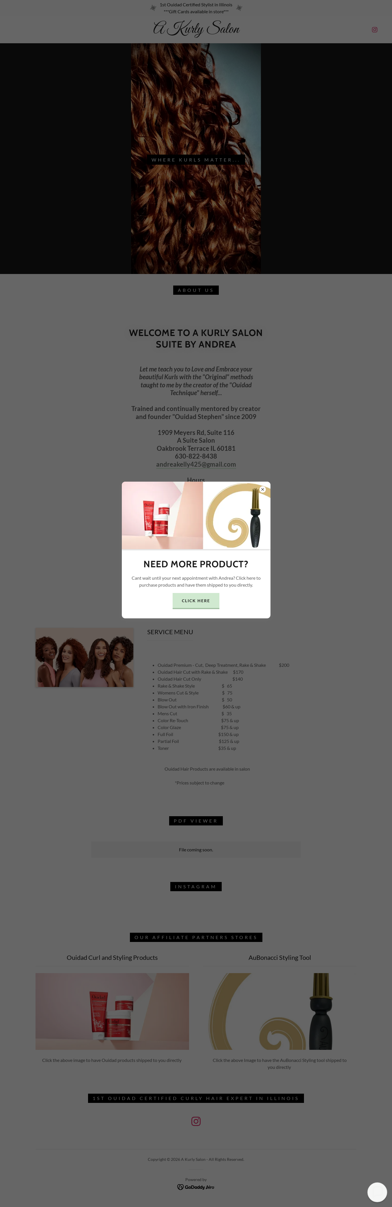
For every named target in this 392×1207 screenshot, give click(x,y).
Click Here (196, 600)
